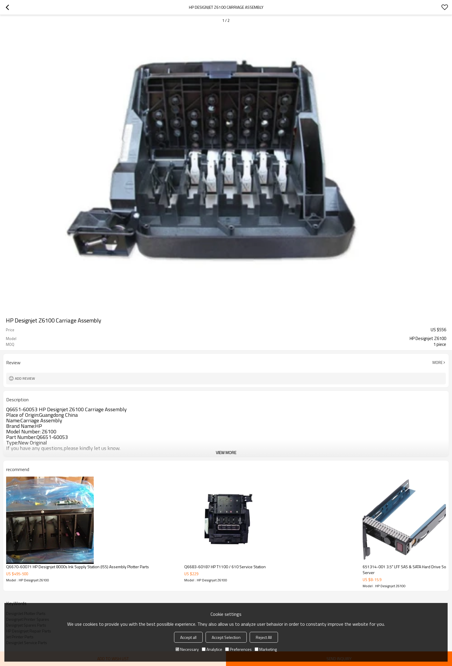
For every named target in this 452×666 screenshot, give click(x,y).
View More (226, 452)
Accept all (188, 637)
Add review (25, 378)
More (437, 362)
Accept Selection (226, 637)
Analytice (212, 649)
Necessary (187, 649)
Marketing (266, 649)
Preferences (238, 649)
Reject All (264, 637)
